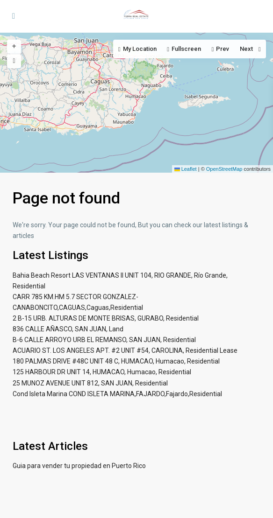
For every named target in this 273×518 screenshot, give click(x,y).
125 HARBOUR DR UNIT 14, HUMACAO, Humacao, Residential (102, 372)
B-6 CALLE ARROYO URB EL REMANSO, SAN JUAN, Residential (104, 339)
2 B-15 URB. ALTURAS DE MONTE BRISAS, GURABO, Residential (106, 318)
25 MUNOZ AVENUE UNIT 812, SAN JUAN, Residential (90, 383)
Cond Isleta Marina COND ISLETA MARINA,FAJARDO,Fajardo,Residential (117, 394)
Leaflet (185, 169)
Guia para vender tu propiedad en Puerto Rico (79, 465)
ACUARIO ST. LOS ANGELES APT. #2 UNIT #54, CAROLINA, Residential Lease (125, 350)
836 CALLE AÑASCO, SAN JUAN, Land (68, 329)
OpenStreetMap (224, 169)
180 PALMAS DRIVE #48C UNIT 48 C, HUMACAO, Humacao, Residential (116, 361)
